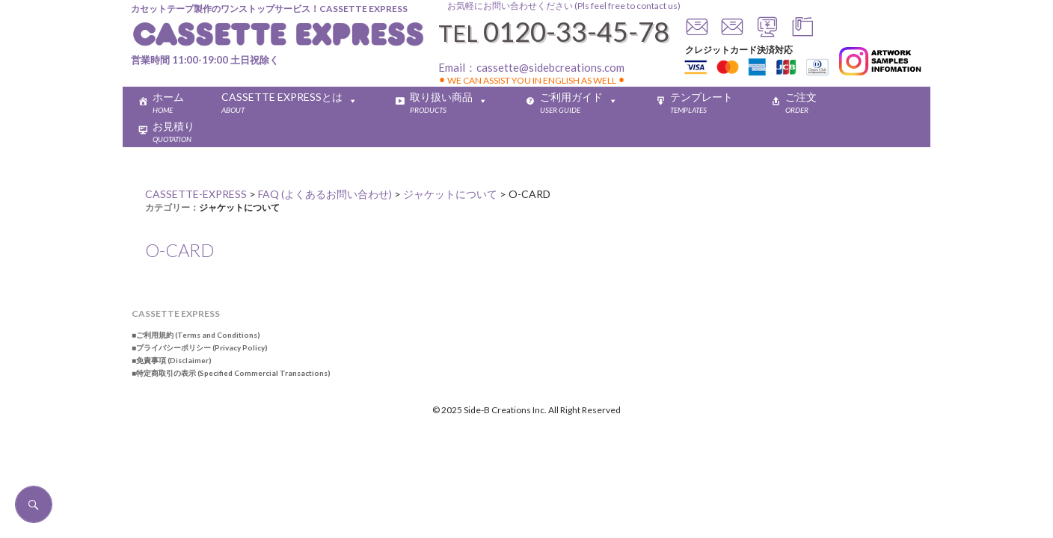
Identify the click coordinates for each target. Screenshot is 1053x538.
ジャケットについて (239, 207)
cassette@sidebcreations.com (550, 67)
